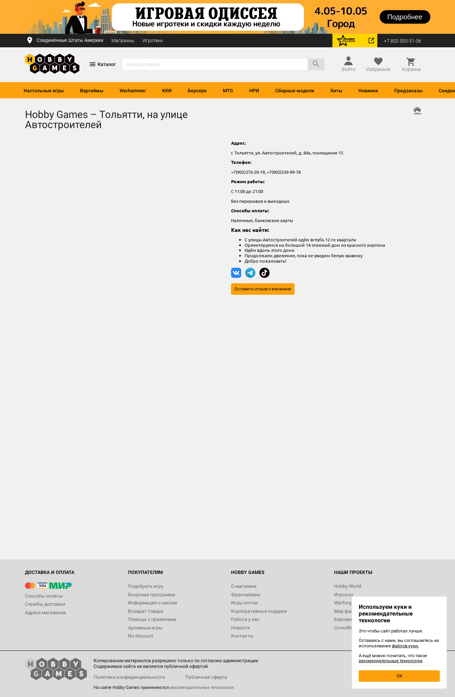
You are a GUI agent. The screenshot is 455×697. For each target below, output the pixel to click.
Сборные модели (294, 90)
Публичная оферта (206, 677)
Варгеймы (91, 90)
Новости (240, 627)
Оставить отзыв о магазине (262, 288)
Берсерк (197, 90)
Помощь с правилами (152, 619)
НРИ (254, 90)
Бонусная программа (151, 594)
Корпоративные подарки (259, 611)
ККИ (167, 90)
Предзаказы (408, 90)
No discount (140, 636)
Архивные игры (145, 627)
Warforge (344, 602)
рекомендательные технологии (202, 687)
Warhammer (133, 90)
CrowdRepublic (350, 627)
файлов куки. (405, 645)
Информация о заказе (152, 602)
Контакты (242, 636)
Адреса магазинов (45, 612)
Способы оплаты (44, 596)
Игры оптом (244, 602)
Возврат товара (145, 611)
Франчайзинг (246, 594)
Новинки (368, 90)
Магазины (122, 40)
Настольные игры (44, 90)
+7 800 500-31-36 (402, 41)
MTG (228, 90)
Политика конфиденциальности (129, 677)
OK (399, 675)
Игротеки (153, 40)
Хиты (336, 90)
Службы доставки (45, 604)
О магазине (243, 586)
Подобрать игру (145, 586)
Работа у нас (245, 619)
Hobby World (347, 586)
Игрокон (343, 594)
